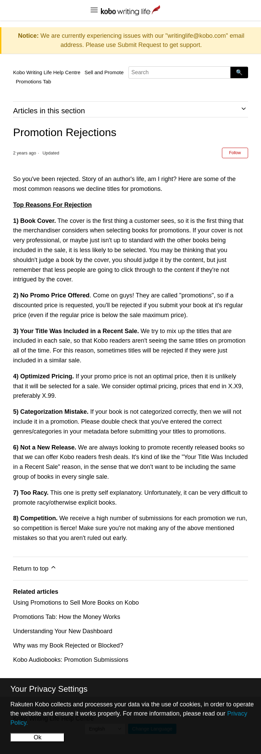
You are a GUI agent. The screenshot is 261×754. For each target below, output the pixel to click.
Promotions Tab (33, 81)
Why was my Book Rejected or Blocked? (68, 645)
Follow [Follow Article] (235, 152)
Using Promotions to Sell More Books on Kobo (76, 602)
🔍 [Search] (239, 72)
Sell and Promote (104, 72)
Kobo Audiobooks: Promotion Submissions (70, 659)
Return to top (35, 568)
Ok (37, 737)
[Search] (179, 72)
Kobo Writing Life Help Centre (46, 72)
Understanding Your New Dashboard (62, 631)
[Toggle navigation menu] (94, 10)
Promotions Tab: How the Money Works (66, 616)
